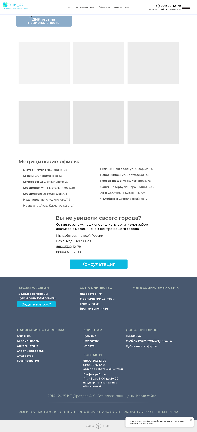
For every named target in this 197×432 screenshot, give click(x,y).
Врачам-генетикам (94, 308)
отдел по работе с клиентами (165, 9)
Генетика (24, 336)
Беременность (28, 341)
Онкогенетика (27, 346)
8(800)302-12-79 (168, 6)
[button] (99, 264)
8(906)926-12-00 (68, 252)
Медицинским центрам (97, 298)
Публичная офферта (141, 346)
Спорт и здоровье (30, 350)
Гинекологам (89, 303)
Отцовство (25, 355)
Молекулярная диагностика (15, 8)
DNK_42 (15, 5)
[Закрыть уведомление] (191, 420)
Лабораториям (91, 293)
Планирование (28, 360)
